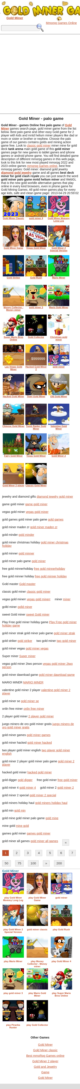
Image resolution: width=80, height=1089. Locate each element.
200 (59, 863)
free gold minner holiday (51, 576)
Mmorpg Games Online (61, 23)
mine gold (22, 825)
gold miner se (30, 701)
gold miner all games (44, 841)
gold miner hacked (39, 742)
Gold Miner (45, 1044)
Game (45, 1072)
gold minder (26, 534)
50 (6, 863)
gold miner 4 (27, 787)
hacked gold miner (39, 772)
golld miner (24, 607)
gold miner (39, 561)
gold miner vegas (37, 648)
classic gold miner (39, 145)
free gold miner (67, 780)
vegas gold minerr (38, 599)
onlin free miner (33, 708)
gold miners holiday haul (51, 803)
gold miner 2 (65, 787)
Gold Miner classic (45, 1050)
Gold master (27, 584)
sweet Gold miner (37, 614)
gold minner (26, 553)
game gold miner (36, 504)
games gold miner (38, 833)
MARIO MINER (33, 682)
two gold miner (66, 640)
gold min (20, 810)
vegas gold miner (37, 512)
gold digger (25, 780)
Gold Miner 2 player (45, 1061)
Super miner (27, 656)
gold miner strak (64, 633)
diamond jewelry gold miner (55, 496)
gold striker (24, 640)
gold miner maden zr (44, 527)
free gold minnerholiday (49, 568)
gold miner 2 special (42, 795)
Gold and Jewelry (45, 1066)
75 (19, 863)
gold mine (51, 818)
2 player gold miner (41, 716)
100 (33, 863)
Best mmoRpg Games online (45, 1055)
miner (66, 599)
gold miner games (38, 735)
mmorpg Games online (42, 166)
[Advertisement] (40, 73)
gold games (55, 519)
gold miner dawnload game (57, 674)
